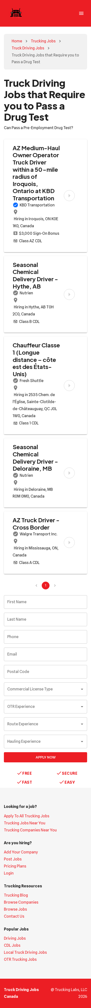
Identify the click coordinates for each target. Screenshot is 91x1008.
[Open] (82, 689)
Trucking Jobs (43, 41)
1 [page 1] (46, 585)
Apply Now (45, 757)
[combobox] (42, 689)
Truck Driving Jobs (28, 48)
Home (17, 41)
